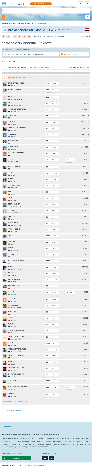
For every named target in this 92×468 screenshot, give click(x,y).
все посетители (12, 54)
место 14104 (41, 23)
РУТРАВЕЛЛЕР (7, 426)
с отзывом (27, 54)
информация (50, 23)
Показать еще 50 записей (16, 401)
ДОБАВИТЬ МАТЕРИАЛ (41, 4)
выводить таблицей (75, 67)
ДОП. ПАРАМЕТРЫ (70, 54)
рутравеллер (5, 23)
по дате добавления (17, 67)
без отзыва (39, 54)
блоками (86, 67)
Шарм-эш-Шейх (31, 23)
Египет (23, 23)
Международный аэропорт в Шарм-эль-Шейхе (42, 30)
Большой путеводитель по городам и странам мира (30, 434)
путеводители (15, 23)
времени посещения (37, 67)
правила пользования (34, 465)
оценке (47, 67)
